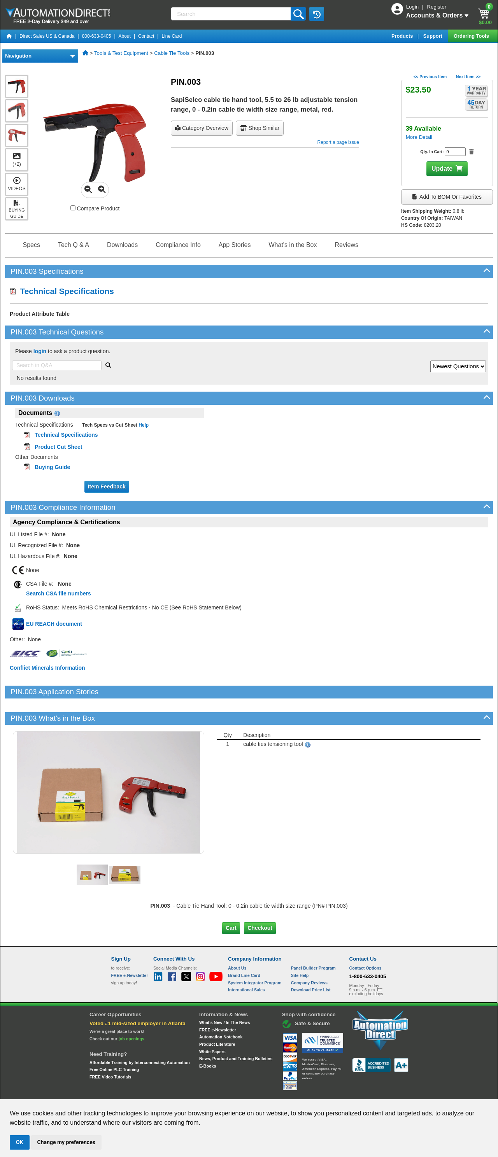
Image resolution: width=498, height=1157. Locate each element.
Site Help (300, 949)
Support (433, 36)
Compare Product (95, 208)
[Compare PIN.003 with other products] (72, 207)
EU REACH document (54, 624)
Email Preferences (243, 1092)
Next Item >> (468, 76)
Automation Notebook (220, 1010)
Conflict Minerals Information (47, 668)
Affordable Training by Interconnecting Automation (139, 1035)
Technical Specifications (62, 291)
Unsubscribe (207, 1092)
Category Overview (201, 128)
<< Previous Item (430, 76)
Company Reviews (309, 956)
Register (436, 7)
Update (441, 168)
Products (402, 36)
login (39, 351)
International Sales (246, 963)
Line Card (171, 36)
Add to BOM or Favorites (447, 197)
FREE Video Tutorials (110, 1050)
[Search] (231, 14)
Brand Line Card (244, 949)
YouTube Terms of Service (349, 1092)
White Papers (212, 1024)
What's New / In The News (224, 996)
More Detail (419, 137)
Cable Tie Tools (171, 53)
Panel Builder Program (313, 941)
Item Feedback (107, 486)
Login (413, 7)
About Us (237, 941)
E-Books (207, 1039)
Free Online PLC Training (114, 1043)
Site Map (128, 1092)
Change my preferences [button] (66, 1142)
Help (143, 425)
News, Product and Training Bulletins (235, 1032)
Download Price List (311, 963)
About (125, 36)
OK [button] (19, 1142)
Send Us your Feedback (166, 1092)
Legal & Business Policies (293, 1092)
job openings (131, 1012)
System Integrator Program (254, 956)
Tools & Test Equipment (121, 53)
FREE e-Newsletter (217, 1003)
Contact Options (365, 941)
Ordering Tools (472, 36)
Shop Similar (259, 128)
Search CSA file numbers (58, 593)
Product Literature (217, 1017)
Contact (146, 36)
